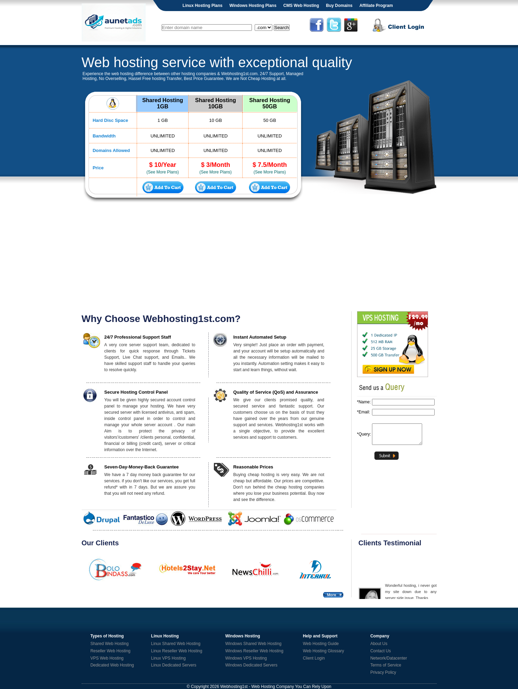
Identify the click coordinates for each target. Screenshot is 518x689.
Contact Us (380, 650)
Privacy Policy (383, 672)
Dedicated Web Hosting (112, 665)
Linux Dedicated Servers (174, 665)
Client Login (314, 658)
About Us (378, 643)
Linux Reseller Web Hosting (176, 650)
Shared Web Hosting (109, 643)
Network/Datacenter (388, 658)
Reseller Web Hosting (110, 650)
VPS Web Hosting (107, 658)
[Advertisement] (259, 257)
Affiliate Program (376, 5)
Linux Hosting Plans (202, 5)
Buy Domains (339, 5)
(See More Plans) (162, 172)
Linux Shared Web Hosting (176, 643)
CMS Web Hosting (301, 5)
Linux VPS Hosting (168, 658)
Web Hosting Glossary (323, 650)
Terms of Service (385, 665)
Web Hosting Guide (321, 643)
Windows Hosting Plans (252, 5)
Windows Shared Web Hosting (253, 643)
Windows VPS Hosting (246, 658)
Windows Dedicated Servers (251, 665)
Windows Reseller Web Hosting (254, 650)
